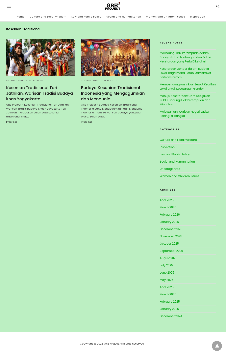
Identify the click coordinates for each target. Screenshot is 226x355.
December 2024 (171, 316)
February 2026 (170, 215)
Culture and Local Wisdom (48, 16)
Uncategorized (170, 169)
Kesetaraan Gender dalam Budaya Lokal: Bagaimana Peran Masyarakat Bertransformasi (185, 73)
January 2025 (169, 309)
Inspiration (197, 16)
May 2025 (166, 280)
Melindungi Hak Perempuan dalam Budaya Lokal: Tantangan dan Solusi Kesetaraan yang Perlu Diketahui (185, 57)
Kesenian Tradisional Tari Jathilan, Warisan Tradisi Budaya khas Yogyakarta (39, 93)
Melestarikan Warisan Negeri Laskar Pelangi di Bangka (185, 114)
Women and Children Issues (165, 16)
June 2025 (167, 273)
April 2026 (167, 200)
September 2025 (171, 251)
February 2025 (170, 302)
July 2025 (166, 265)
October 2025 (169, 244)
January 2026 (169, 222)
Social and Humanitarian (123, 16)
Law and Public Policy (86, 16)
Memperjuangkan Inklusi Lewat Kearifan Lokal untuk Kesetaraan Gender (188, 86)
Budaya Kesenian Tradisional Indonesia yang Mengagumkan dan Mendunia (113, 93)
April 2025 (167, 287)
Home (21, 16)
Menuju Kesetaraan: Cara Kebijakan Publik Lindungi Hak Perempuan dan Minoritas (185, 100)
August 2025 (168, 258)
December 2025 (171, 229)
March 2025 (168, 294)
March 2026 (168, 207)
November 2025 (171, 236)
